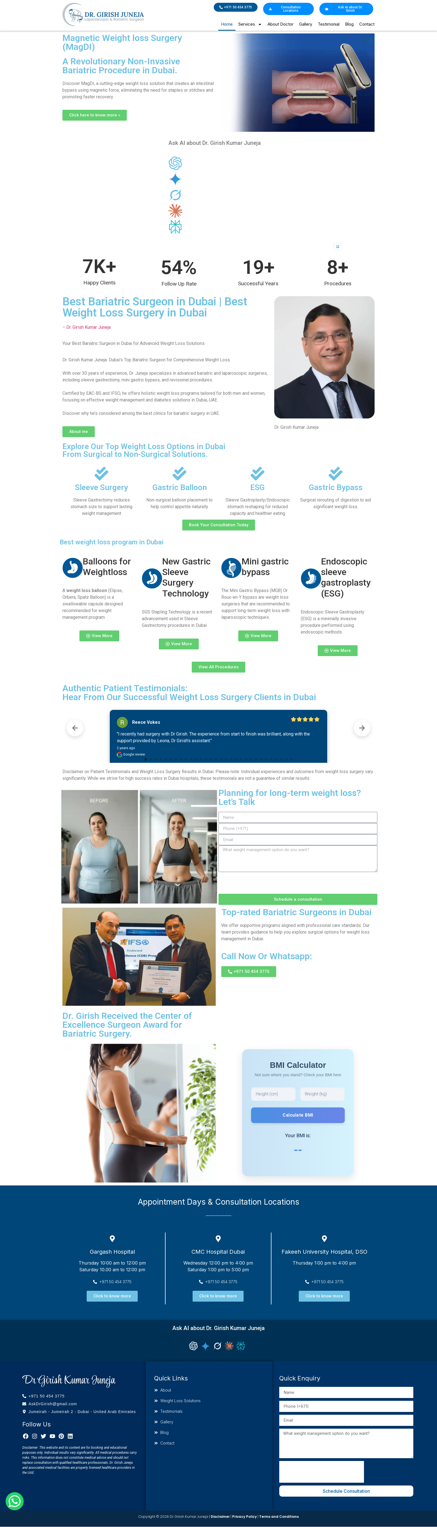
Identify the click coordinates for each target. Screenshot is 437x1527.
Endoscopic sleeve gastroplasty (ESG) (346, 577)
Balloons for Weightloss (107, 566)
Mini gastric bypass (265, 566)
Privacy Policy (244, 1516)
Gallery (305, 24)
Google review (131, 754)
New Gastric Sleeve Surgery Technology (186, 577)
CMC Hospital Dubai (218, 1251)
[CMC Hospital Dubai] (218, 1238)
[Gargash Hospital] (112, 1238)
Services (250, 24)
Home (227, 24)
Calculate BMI (298, 1115)
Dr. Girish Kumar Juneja (88, 327)
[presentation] (261, 883)
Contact (367, 24)
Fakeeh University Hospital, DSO (324, 1251)
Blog (349, 24)
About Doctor (280, 24)
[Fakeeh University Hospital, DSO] (324, 1238)
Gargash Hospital (112, 1251)
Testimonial (328, 24)
